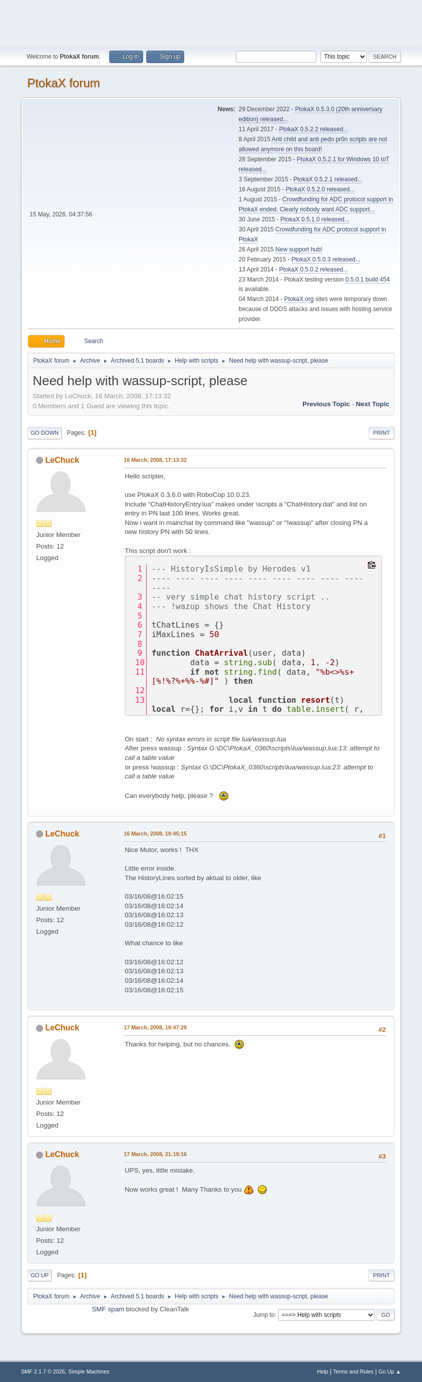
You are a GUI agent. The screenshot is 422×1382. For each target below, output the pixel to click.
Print (381, 433)
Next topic (372, 404)
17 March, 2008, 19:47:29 (155, 1027)
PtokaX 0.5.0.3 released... (325, 259)
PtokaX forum (63, 83)
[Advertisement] (211, 22)
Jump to (264, 1314)
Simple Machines (88, 1371)
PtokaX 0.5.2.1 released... (327, 179)
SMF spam (108, 1309)
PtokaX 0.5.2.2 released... (313, 129)
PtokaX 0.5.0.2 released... (313, 269)
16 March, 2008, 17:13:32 (155, 460)
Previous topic (326, 404)
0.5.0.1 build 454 (367, 279)
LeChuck (63, 460)
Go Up (40, 1275)
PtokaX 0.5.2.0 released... (320, 189)
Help (322, 1371)
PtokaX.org (298, 299)
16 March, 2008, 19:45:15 (155, 834)
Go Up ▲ (389, 1371)
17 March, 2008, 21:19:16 (155, 1154)
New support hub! (298, 249)
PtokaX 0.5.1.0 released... (314, 219)
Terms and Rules (353, 1371)
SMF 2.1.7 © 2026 (43, 1371)
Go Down (45, 433)
